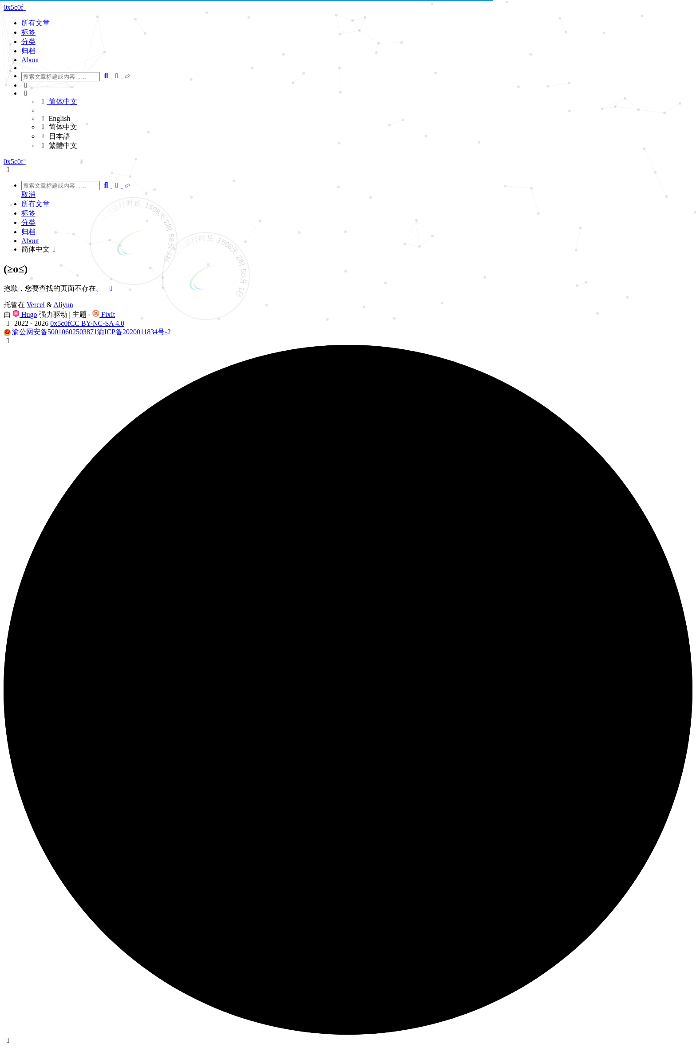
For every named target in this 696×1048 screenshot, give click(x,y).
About (30, 60)
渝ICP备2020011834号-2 (134, 332)
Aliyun (63, 304)
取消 (28, 194)
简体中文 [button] (40, 249)
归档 (28, 51)
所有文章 (35, 23)
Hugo (24, 314)
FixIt (103, 314)
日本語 (54, 136)
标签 (28, 32)
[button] (356, 85)
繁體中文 (58, 145)
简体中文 (58, 101)
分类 (28, 41)
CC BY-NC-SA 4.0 (97, 323)
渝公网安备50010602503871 (54, 332)
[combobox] (60, 76)
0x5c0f (60, 323)
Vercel (36, 304)
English (54, 118)
